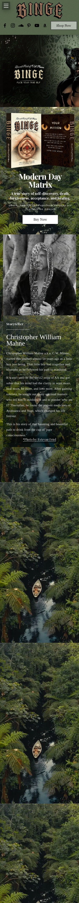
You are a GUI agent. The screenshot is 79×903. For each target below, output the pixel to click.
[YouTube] (37, 25)
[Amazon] (45, 25)
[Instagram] (13, 25)
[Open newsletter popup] (30, 75)
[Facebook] (5, 25)
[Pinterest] (29, 25)
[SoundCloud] (21, 25)
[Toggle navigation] (6, 6)
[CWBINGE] (39, 10)
